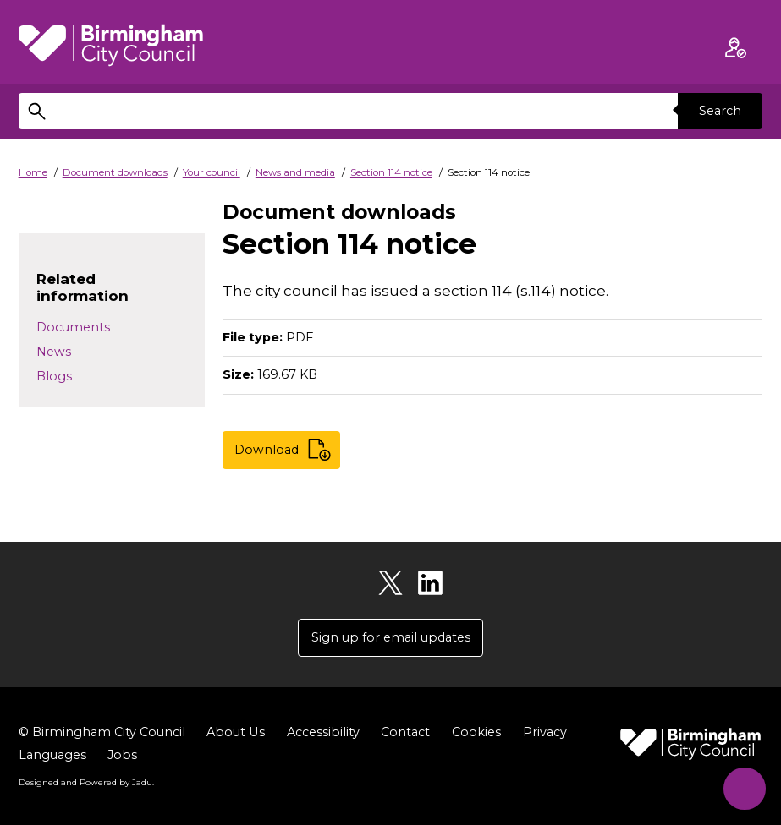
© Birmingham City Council (102, 732)
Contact (404, 732)
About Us (235, 732)
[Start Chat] (742, 786)
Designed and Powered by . (86, 782)
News (53, 351)
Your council (211, 172)
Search (720, 110)
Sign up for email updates (390, 637)
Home (33, 172)
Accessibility (322, 732)
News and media (295, 172)
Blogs (54, 376)
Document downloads (115, 172)
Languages (52, 755)
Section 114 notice (391, 172)
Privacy (544, 732)
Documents (73, 327)
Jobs (122, 755)
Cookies (475, 732)
